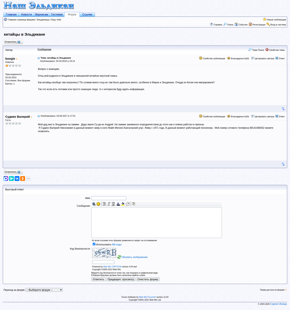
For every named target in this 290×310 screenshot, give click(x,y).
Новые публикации (276, 19)
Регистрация (259, 24)
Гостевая (57, 14)
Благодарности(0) (238, 58)
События (241, 24)
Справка (217, 24)
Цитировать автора (264, 58)
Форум (72, 14)
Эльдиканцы (43, 19)
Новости (26, 14)
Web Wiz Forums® (147, 297)
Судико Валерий (18, 116)
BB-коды (117, 244)
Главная (11, 14)
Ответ (282, 58)
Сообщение (44, 49)
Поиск (228, 24)
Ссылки (87, 14)
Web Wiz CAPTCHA (112, 267)
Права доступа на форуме (273, 290)
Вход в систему (278, 24)
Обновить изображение (134, 257)
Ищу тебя (56, 19)
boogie (11, 58)
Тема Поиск (256, 50)
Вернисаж (41, 14)
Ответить (12, 42)
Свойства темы (275, 50)
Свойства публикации (212, 58)
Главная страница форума (21, 19)
